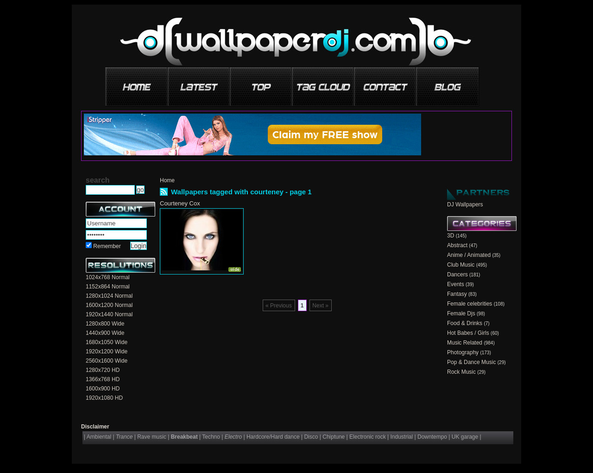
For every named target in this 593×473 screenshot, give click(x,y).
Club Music (460, 265)
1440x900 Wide (105, 333)
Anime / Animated (469, 255)
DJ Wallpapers (465, 204)
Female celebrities (469, 303)
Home (167, 180)
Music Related (464, 342)
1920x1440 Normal (109, 314)
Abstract (457, 245)
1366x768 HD (103, 379)
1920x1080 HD (104, 398)
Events (455, 284)
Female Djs (461, 313)
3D (450, 235)
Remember (106, 246)
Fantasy (457, 294)
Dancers (457, 274)
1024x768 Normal (108, 277)
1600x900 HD (103, 388)
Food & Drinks (464, 323)
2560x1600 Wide (106, 361)
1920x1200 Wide (106, 351)
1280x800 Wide (105, 323)
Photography (463, 352)
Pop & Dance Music (471, 362)
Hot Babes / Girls (468, 333)
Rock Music (461, 372)
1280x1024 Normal (109, 296)
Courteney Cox (180, 203)
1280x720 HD (103, 370)
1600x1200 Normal (109, 305)
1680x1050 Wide (106, 342)
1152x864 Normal (108, 286)
